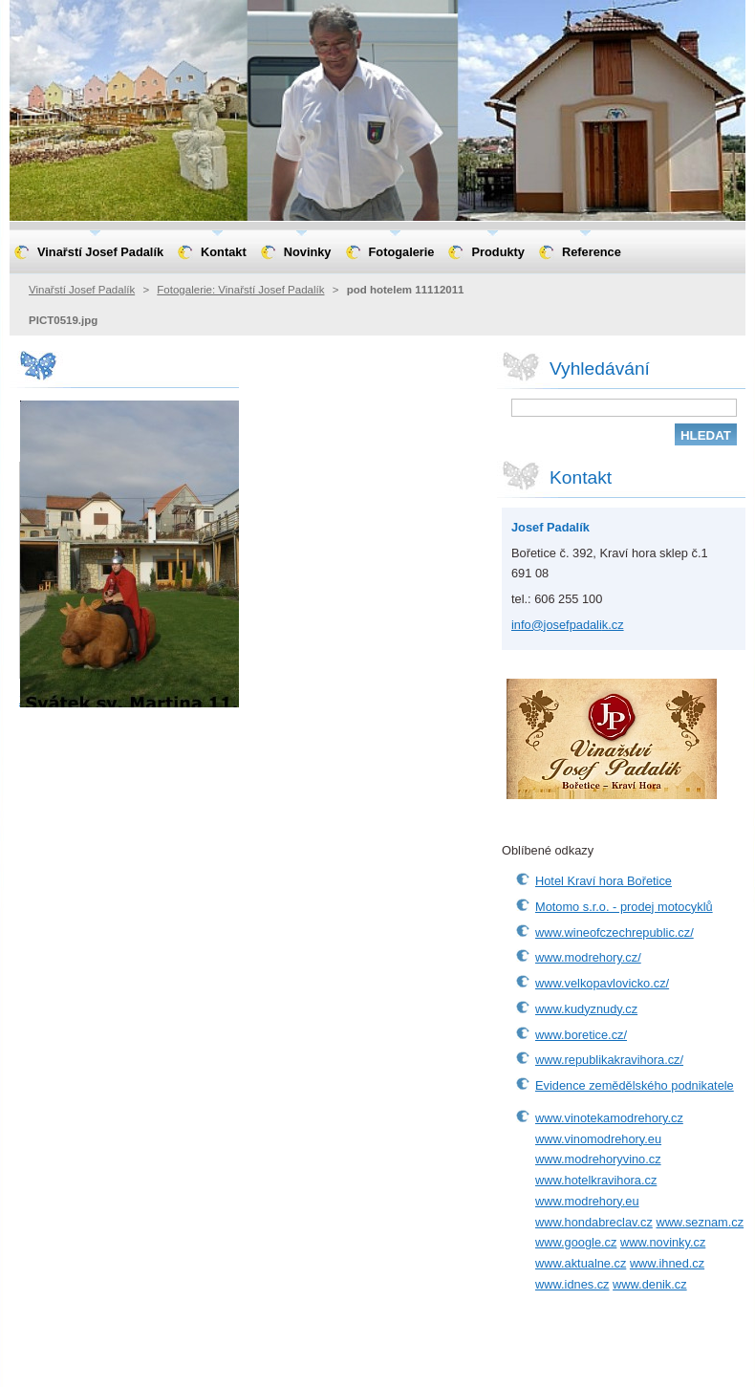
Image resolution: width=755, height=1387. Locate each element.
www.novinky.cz (662, 1242)
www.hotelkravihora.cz (596, 1180)
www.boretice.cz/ (581, 1035)
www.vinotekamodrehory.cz (609, 1118)
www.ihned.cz (667, 1263)
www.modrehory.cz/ (588, 957)
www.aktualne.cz (580, 1263)
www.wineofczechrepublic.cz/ (614, 932)
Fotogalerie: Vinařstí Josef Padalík (240, 289)
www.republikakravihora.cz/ (609, 1059)
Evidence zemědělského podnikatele (634, 1085)
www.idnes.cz (572, 1284)
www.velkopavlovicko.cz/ (602, 983)
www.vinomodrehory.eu (598, 1139)
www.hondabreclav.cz (594, 1222)
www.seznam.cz (700, 1222)
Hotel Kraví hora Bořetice (603, 881)
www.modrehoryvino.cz (598, 1159)
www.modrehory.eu (587, 1201)
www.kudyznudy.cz (586, 1009)
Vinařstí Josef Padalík (82, 289)
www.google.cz (575, 1242)
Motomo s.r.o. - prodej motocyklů (624, 906)
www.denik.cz (650, 1284)
